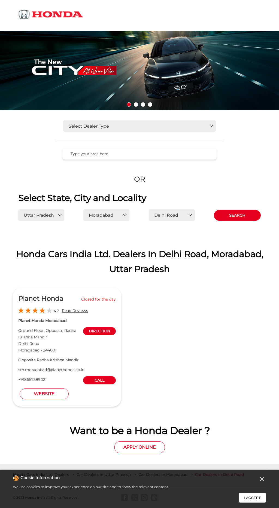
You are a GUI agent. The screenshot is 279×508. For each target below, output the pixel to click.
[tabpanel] (139, 70)
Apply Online (139, 447)
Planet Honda (40, 298)
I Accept (252, 498)
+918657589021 (32, 379)
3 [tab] (143, 104)
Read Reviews (75, 310)
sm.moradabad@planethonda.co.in (51, 369)
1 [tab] (129, 104)
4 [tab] (150, 104)
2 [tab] (136, 104)
